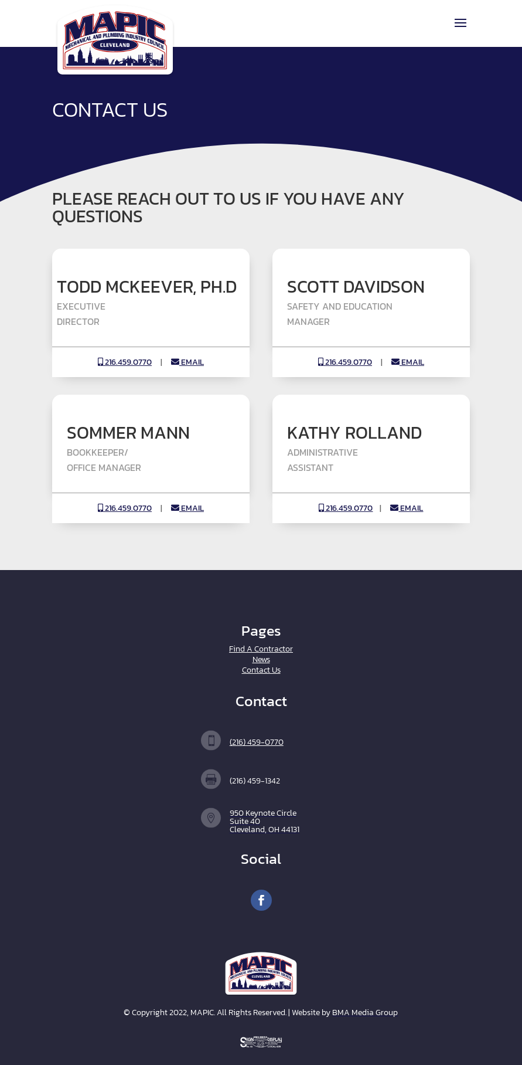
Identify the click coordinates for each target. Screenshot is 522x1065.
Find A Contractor (261, 649)
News (261, 659)
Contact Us (261, 670)
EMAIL (187, 362)
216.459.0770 (125, 362)
